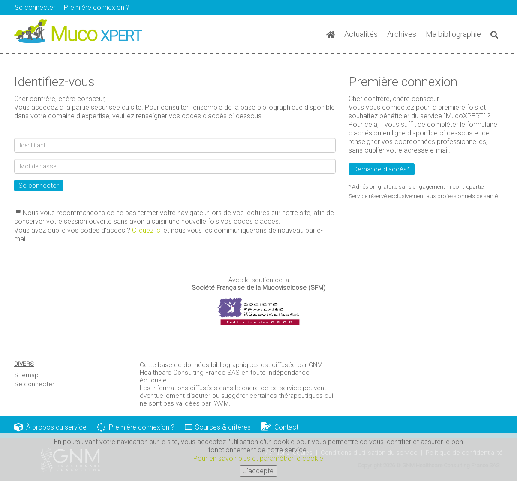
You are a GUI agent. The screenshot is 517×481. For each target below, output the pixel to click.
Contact (279, 427)
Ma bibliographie (453, 34)
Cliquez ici (147, 230)
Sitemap (26, 375)
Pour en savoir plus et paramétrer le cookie (258, 460)
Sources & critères (218, 427)
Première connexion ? (135, 427)
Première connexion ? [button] (96, 7)
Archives (401, 34)
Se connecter (35, 7)
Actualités (361, 34)
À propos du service (50, 427)
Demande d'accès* (381, 169)
